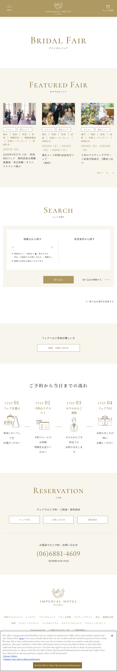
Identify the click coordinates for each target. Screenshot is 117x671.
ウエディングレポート (95, 623)
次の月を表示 (52, 247)
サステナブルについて (71, 623)
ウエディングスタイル (29, 623)
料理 (13, 623)
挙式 (98, 617)
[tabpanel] (58, 135)
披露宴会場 (108, 617)
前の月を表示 (13, 247)
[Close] (112, 635)
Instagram (38, 630)
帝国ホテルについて (13, 617)
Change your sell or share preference (21, 659)
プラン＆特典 (64, 617)
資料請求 (92, 519)
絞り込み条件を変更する (99, 301)
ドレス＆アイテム (50, 623)
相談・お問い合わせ (58, 347)
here (21, 638)
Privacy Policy (10, 656)
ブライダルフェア (47, 617)
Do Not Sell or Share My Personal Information (57, 665)
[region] (58, 651)
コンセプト (31, 617)
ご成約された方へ (59, 630)
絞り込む (58, 279)
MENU (9, 10)
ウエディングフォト (83, 617)
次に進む (113, 173)
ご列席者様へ (79, 630)
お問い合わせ (58, 519)
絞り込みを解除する (92, 279)
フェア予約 (24, 519)
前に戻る (107, 173)
